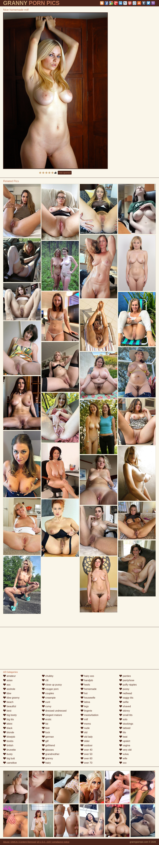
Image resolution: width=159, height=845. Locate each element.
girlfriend (48, 745)
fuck (46, 732)
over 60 (86, 758)
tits (122, 732)
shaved (125, 706)
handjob (87, 680)
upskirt (124, 741)
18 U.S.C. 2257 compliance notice (52, 842)
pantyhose (126, 680)
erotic (47, 719)
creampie (49, 697)
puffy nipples (128, 684)
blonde (8, 732)
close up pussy (52, 684)
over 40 (86, 749)
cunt (46, 702)
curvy (46, 706)
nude (85, 728)
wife (123, 758)
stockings (126, 723)
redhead (125, 693)
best (7, 710)
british (8, 745)
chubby (47, 676)
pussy (124, 689)
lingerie (86, 710)
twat (123, 736)
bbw (7, 693)
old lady (87, 736)
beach (8, 702)
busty (8, 754)
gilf (45, 741)
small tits (125, 715)
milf (84, 719)
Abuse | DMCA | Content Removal (19, 842)
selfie (124, 702)
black (7, 728)
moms (86, 723)
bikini (7, 723)
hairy (46, 762)
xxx (122, 762)
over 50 (86, 754)
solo (123, 719)
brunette (9, 749)
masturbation (89, 715)
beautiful (9, 706)
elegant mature (52, 715)
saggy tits (126, 697)
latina (85, 702)
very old (125, 749)
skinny (124, 710)
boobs (8, 741)
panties (125, 676)
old (84, 732)
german (48, 736)
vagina (124, 745)
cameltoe (10, 762)
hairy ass (87, 676)
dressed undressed (54, 710)
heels (85, 684)
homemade (89, 689)
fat (45, 723)
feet (46, 728)
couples (48, 693)
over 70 (86, 762)
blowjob (9, 736)
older (85, 741)
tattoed (124, 728)
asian (8, 680)
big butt (9, 758)
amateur (9, 676)
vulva (124, 754)
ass (6, 684)
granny (47, 758)
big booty (10, 715)
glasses (48, 749)
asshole (9, 689)
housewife (88, 697)
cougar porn (50, 689)
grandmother (50, 754)
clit (45, 680)
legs (85, 706)
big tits (8, 719)
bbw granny (11, 697)
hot (84, 693)
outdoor (87, 745)
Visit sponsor (65, 172)
